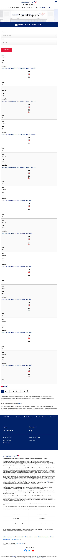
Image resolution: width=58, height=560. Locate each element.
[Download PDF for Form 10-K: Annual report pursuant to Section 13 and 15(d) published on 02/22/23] (29, 305)
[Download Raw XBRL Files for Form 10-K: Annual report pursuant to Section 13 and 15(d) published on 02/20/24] (29, 244)
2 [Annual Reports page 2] (5, 391)
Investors (32, 440)
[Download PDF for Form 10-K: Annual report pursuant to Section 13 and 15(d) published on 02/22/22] (29, 371)
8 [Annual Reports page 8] (21, 391)
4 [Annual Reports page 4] (10, 391)
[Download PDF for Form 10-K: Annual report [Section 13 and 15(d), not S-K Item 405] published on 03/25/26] (29, 73)
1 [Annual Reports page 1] (2, 391)
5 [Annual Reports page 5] (13, 391)
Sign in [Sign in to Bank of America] (5, 427)
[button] (56, 2)
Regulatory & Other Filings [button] (29, 24)
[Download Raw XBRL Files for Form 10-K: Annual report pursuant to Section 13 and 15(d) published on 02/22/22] (29, 376)
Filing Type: (4, 32)
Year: (2, 39)
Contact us (32, 427)
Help (30, 431)
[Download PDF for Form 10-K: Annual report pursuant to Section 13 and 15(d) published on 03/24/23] (29, 272)
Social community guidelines (43, 536)
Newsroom (6, 443)
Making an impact (35, 437)
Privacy (31, 536)
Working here (7, 440)
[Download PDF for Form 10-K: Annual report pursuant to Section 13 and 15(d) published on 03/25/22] (29, 338)
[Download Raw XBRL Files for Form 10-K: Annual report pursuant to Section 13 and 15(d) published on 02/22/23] (29, 310)
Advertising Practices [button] (6, 539)
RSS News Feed (29, 416)
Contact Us (10, 536)
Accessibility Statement (41, 416)
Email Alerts (7, 416)
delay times (39, 556)
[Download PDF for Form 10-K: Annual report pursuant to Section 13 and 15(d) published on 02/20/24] (29, 239)
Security (35, 536)
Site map (51, 536)
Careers (26, 536)
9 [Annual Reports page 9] (24, 391)
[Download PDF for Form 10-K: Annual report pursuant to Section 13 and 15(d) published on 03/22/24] (29, 206)
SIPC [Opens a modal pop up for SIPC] (48, 481)
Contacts (18, 416)
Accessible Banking (19, 536)
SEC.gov (19, 403)
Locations (4, 536)
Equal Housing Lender (20, 543)
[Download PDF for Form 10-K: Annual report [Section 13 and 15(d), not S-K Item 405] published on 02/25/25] (29, 172)
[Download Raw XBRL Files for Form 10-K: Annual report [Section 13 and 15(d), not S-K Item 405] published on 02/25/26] (29, 112)
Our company (7, 437)
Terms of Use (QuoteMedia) (39, 557)
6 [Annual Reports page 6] (16, 391)
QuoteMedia (14, 556)
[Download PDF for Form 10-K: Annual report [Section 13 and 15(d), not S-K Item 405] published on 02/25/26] (29, 106)
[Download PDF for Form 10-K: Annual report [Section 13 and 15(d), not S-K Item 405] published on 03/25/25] (29, 140)
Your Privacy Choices (15, 539)
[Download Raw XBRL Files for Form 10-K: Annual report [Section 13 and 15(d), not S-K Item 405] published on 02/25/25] (29, 178)
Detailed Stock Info (44, 7)
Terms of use (53, 416)
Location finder (8, 431)
